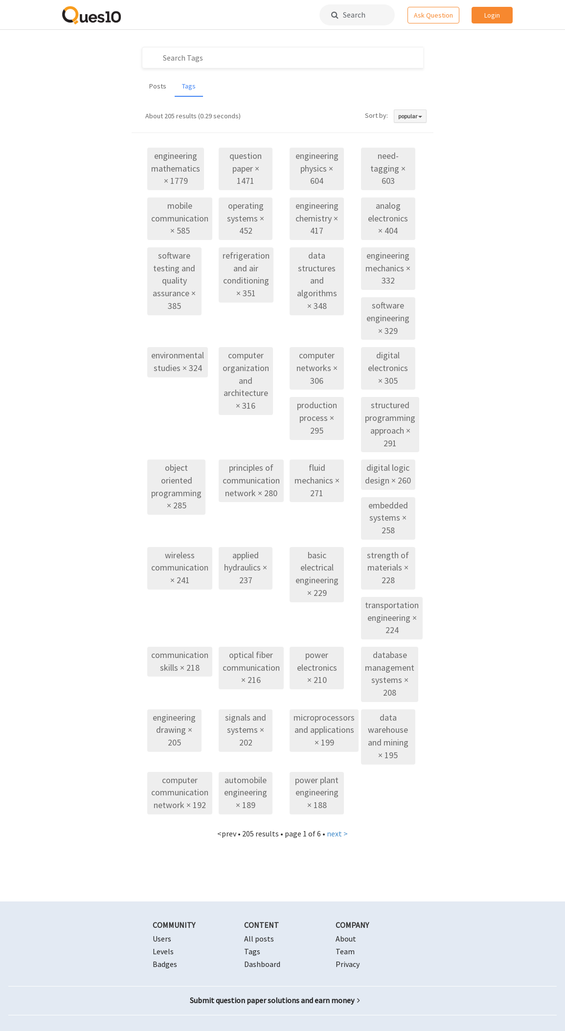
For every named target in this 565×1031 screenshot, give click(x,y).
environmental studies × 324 (177, 361)
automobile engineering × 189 (245, 792)
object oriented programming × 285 (176, 486)
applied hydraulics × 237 (245, 567)
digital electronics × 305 (388, 368)
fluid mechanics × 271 (316, 480)
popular (410, 116)
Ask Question (433, 15)
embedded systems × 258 (388, 518)
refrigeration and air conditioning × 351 (246, 274)
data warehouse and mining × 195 (388, 736)
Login (492, 15)
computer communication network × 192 (179, 792)
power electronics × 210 (317, 667)
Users (162, 938)
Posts (157, 86)
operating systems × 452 (245, 218)
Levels (163, 951)
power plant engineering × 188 (317, 792)
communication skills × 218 (179, 661)
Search (348, 15)
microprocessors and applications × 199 (324, 730)
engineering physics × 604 (317, 168)
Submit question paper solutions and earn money (275, 1000)
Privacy (348, 964)
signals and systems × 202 (245, 730)
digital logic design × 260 (388, 474)
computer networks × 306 (317, 368)
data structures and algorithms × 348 (317, 280)
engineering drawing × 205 (174, 730)
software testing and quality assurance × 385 (174, 280)
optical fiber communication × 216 (251, 667)
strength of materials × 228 (388, 567)
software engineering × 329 (387, 318)
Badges (165, 964)
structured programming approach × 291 (390, 423)
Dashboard (262, 964)
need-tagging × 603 (388, 168)
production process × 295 (317, 417)
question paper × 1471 (245, 168)
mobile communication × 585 (179, 218)
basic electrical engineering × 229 (317, 573)
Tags (189, 86)
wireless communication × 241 (179, 567)
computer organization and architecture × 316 (246, 380)
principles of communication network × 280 (251, 480)
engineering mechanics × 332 (387, 268)
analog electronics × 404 (388, 218)
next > (337, 833)
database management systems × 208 (389, 673)
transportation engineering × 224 (392, 617)
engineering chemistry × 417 (317, 218)
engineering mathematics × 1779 (175, 168)
